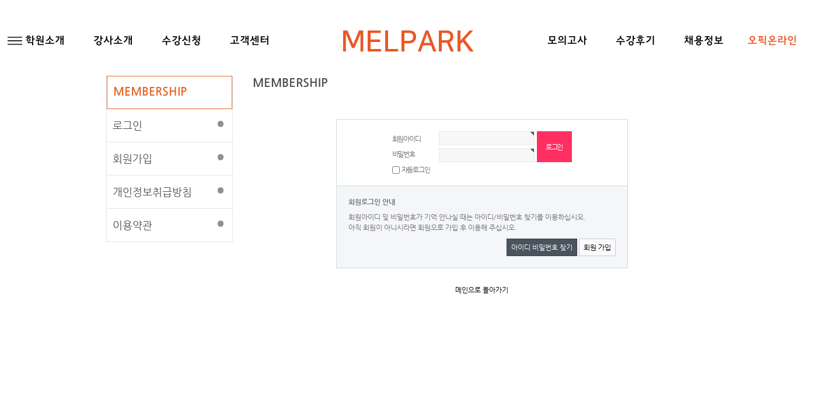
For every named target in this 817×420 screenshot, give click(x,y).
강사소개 (113, 41)
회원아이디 (406, 139)
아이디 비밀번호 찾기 (541, 247)
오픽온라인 (772, 41)
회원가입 (132, 158)
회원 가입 (597, 247)
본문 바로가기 (0, 0)
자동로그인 (415, 170)
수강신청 (181, 41)
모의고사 (567, 41)
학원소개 (45, 41)
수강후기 (635, 41)
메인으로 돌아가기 (481, 290)
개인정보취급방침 (152, 192)
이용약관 (132, 225)
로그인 (127, 125)
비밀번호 (403, 154)
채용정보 (704, 41)
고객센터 (250, 41)
